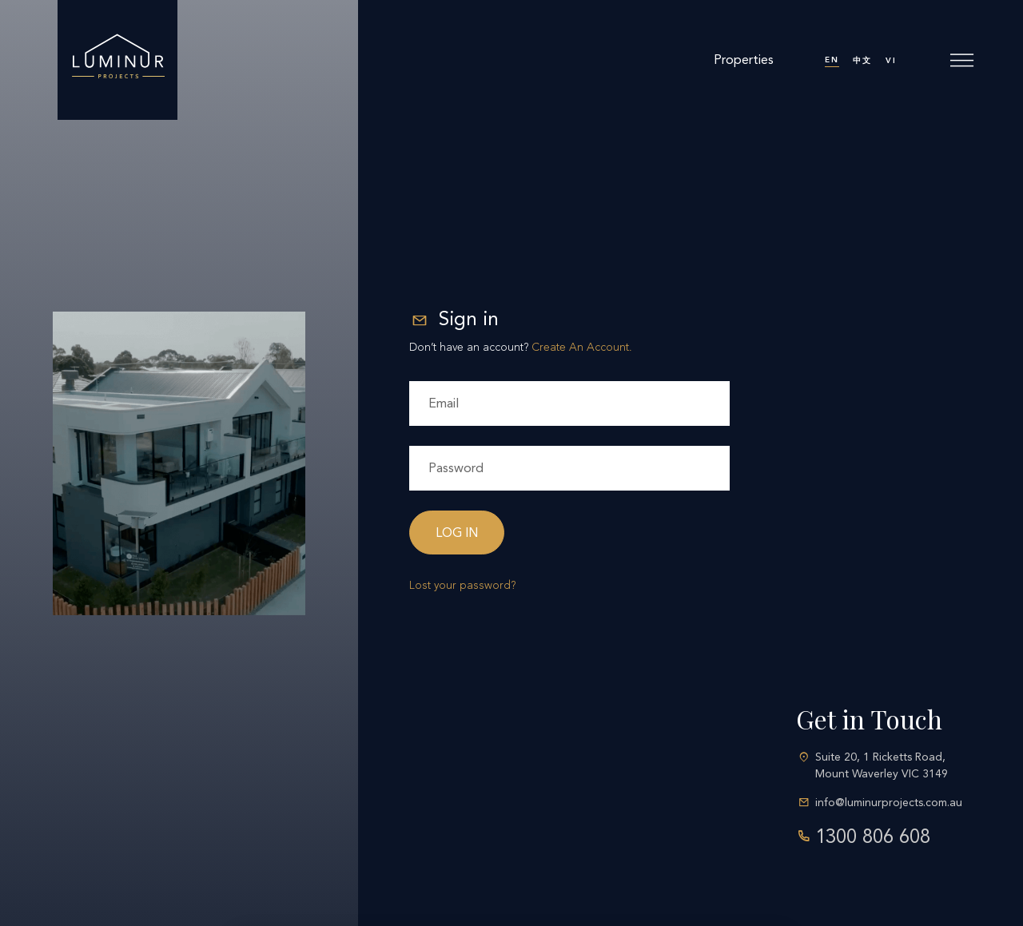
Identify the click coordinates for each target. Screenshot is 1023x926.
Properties (744, 59)
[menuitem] (832, 60)
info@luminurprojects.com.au (888, 802)
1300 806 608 (872, 836)
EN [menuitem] (832, 60)
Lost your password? (462, 585)
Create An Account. (581, 347)
